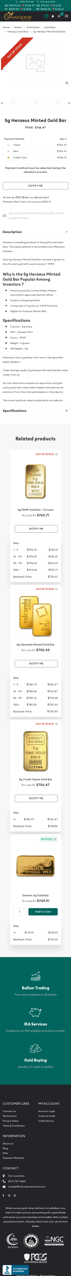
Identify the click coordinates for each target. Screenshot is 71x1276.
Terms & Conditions (14, 1125)
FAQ (5, 1153)
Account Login (46, 1111)
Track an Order (46, 1115)
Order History (46, 1120)
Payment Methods (13, 1157)
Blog (5, 1148)
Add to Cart (43, 911)
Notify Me (35, 186)
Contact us (9, 1111)
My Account (10, 1115)
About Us (8, 1143)
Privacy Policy (11, 1120)
